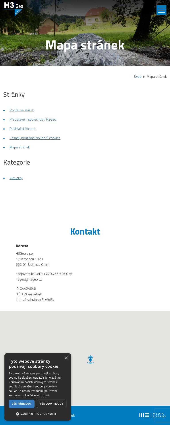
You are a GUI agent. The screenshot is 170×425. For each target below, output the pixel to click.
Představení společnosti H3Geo (33, 119)
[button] (37, 413)
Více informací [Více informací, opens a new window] (40, 395)
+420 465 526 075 (58, 274)
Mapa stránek (20, 147)
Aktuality (16, 178)
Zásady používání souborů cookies (35, 138)
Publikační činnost (23, 129)
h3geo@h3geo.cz (29, 279)
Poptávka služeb (22, 110)
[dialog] (37, 387)
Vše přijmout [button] (21, 404)
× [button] (66, 358)
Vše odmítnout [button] (51, 404)
